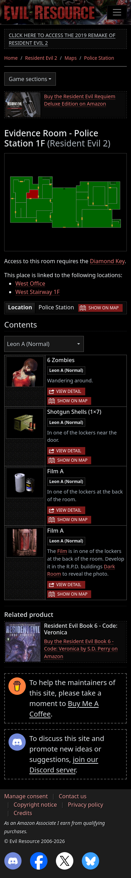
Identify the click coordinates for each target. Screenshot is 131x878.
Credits (23, 813)
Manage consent (26, 796)
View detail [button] (68, 391)
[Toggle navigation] (117, 12)
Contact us (73, 796)
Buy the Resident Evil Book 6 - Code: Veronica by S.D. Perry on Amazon (81, 649)
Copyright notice (35, 804)
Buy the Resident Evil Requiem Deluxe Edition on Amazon (79, 100)
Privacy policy (85, 804)
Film (62, 551)
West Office (30, 283)
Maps (71, 58)
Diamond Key (107, 261)
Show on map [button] (103, 308)
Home (11, 58)
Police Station (99, 58)
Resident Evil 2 (41, 58)
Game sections (28, 79)
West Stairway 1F (37, 292)
